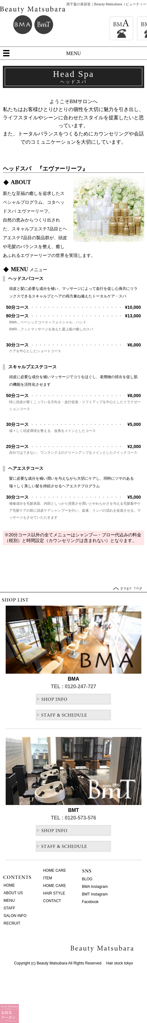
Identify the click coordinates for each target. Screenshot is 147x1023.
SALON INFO (14, 916)
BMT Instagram (95, 894)
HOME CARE (54, 870)
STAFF (9, 908)
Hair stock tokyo (119, 963)
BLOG (87, 879)
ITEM (47, 878)
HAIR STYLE (54, 893)
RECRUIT (11, 923)
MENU (73, 53)
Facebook (90, 902)
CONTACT (52, 901)
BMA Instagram (95, 886)
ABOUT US (13, 893)
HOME (9, 885)
